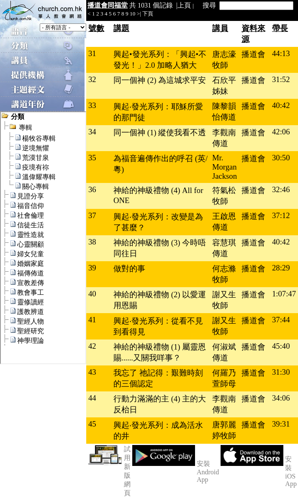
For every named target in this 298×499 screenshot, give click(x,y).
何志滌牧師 (224, 274)
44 (92, 398)
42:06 (281, 131)
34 (92, 131)
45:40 (281, 346)
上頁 (184, 5)
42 (92, 346)
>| (139, 13)
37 (92, 215)
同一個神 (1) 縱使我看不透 (159, 132)
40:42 (281, 105)
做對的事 (129, 268)
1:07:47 (284, 293)
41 (92, 319)
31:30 (281, 372)
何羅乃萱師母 (224, 378)
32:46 (281, 189)
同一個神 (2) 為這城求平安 (159, 80)
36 (92, 189)
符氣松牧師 (224, 196)
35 (92, 157)
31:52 (281, 79)
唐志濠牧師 (224, 59)
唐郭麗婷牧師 (224, 430)
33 (92, 105)
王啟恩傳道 (224, 221)
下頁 (147, 13)
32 (92, 79)
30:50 (281, 157)
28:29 (281, 267)
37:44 (281, 319)
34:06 (281, 398)
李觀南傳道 (224, 138)
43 (92, 372)
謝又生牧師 (224, 300)
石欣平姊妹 (224, 85)
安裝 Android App (208, 471)
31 (92, 53)
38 (92, 241)
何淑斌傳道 (224, 352)
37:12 (281, 215)
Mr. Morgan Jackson (224, 166)
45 (92, 423)
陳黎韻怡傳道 (224, 111)
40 (92, 293)
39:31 (281, 423)
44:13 (281, 53)
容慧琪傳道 (224, 248)
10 (132, 13)
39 (92, 267)
